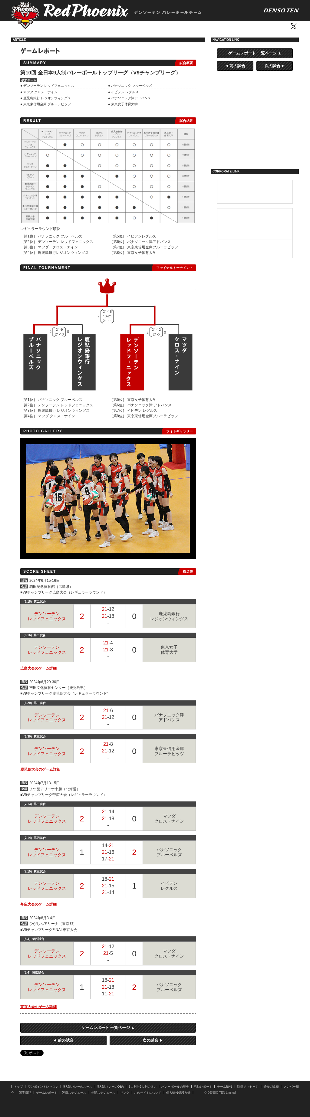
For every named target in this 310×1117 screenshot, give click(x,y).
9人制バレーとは (255, 99)
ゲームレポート (255, 133)
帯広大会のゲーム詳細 (38, 904)
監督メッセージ (248, 1086)
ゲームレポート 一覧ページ (105, 1027)
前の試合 (66, 1040)
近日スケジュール (74, 1092)
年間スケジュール (103, 1092)
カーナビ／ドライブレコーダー (255, 231)
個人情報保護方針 (178, 1092)
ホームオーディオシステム (255, 248)
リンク (124, 1092)
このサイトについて (147, 1092)
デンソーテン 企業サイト (255, 191)
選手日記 (255, 150)
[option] (108, 498)
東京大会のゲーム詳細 (38, 1007)
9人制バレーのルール (78, 1086)
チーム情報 (224, 1086)
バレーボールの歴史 (175, 1086)
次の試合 (150, 1040)
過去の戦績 (271, 1086)
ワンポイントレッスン (75, 26)
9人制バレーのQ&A (110, 1086)
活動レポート (143, 26)
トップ (48, 26)
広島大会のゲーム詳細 (38, 668)
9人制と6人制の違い (143, 1086)
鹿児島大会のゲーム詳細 (40, 769)
